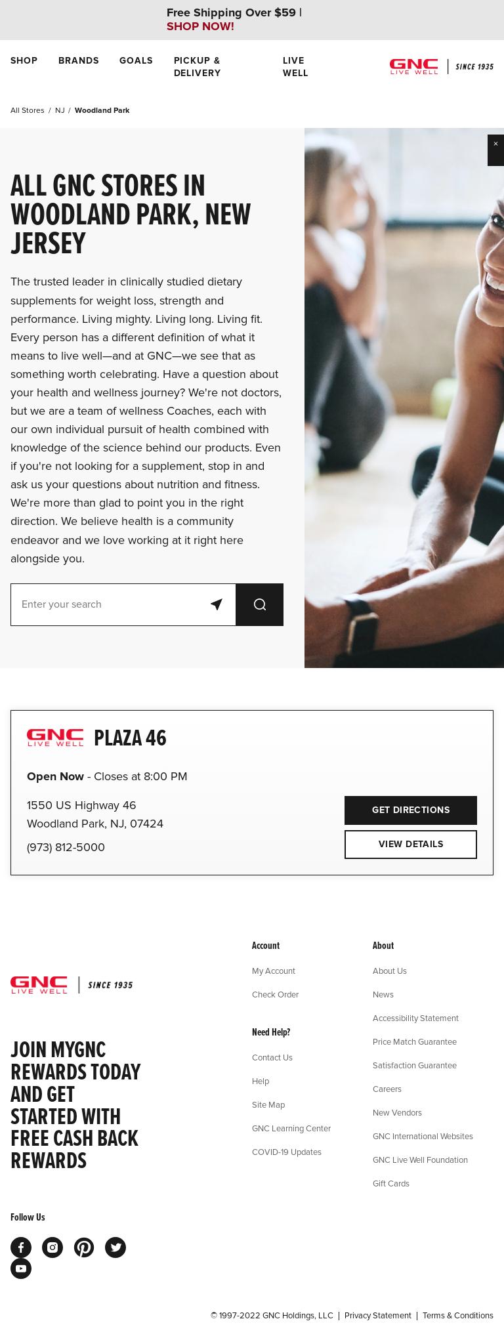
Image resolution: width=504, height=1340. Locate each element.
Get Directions (397, 806)
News (383, 994)
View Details (411, 844)
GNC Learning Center (291, 1128)
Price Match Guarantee (415, 1041)
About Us (390, 970)
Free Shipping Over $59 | (234, 19)
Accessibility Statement (416, 1018)
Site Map (268, 1104)
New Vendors (397, 1112)
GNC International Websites (423, 1136)
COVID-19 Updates (287, 1152)
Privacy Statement (378, 1315)
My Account (273, 970)
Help (260, 1081)
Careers (387, 1089)
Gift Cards (391, 1183)
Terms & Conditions (458, 1315)
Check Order (275, 994)
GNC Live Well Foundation (420, 1159)
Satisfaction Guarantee (415, 1065)
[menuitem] (23, 66)
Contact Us (272, 1057)
